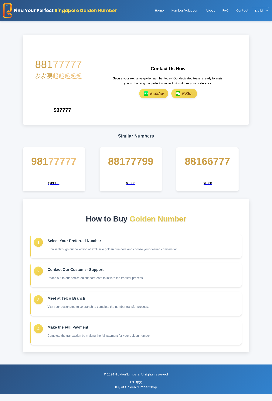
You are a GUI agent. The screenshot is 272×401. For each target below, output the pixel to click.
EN (132, 389)
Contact (242, 10)
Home (159, 10)
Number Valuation (184, 10)
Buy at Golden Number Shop (136, 394)
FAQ (225, 10)
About (210, 10)
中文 (139, 389)
